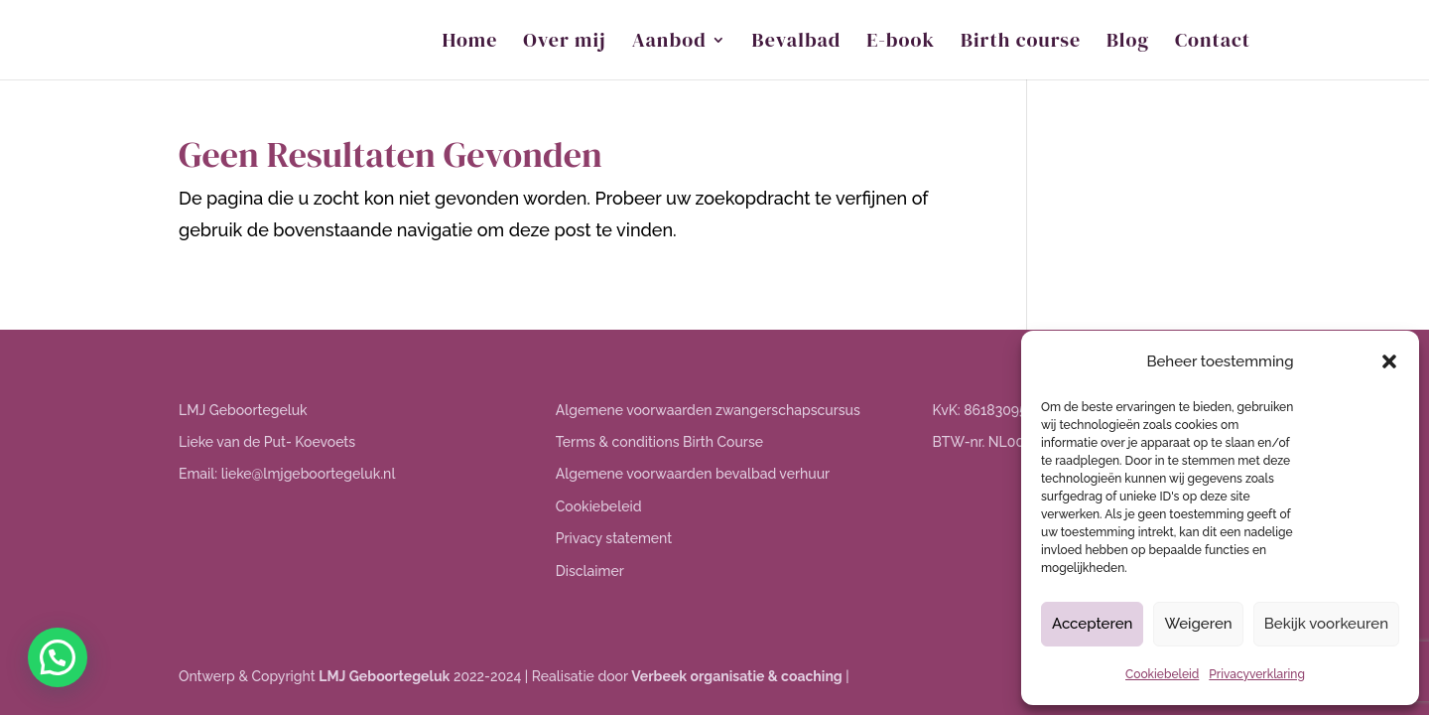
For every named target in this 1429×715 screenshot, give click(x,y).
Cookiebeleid (1162, 674)
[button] (1389, 361)
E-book (900, 43)
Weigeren (1198, 624)
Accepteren (1092, 624)
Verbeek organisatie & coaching (736, 676)
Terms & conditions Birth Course (659, 442)
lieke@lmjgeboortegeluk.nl (308, 474)
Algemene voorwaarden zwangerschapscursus (708, 410)
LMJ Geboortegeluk (384, 676)
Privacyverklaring (1257, 674)
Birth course (1021, 43)
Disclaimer (590, 571)
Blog (1127, 43)
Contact (1212, 43)
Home (470, 43)
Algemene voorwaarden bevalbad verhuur (693, 474)
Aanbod (669, 43)
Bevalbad (797, 43)
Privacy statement (614, 538)
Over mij (564, 43)
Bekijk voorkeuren (1326, 624)
